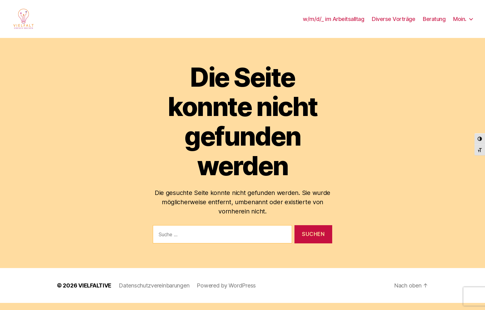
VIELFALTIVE (94, 292)
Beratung (434, 22)
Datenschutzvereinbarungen (154, 292)
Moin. (459, 22)
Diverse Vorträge (393, 22)
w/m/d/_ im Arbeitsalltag (333, 22)
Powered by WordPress (226, 292)
